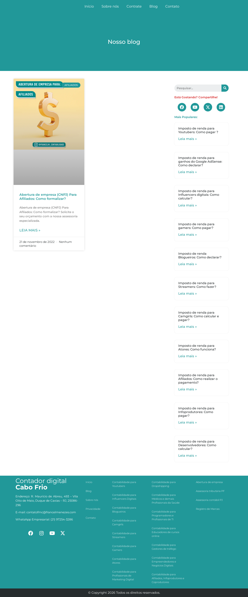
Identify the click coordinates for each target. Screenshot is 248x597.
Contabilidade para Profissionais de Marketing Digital (124, 575)
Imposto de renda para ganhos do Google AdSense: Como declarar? (200, 161)
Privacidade (93, 508)
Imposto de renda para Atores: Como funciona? (197, 347)
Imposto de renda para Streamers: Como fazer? (197, 285)
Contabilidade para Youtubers (124, 484)
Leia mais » (29, 230)
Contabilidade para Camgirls (124, 522)
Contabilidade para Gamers (124, 547)
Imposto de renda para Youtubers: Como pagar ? (198, 130)
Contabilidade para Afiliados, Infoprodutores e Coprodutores (168, 578)
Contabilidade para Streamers (124, 535)
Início (89, 6)
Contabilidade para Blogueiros (124, 509)
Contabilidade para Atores (124, 560)
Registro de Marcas (208, 508)
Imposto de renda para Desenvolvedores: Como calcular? (197, 445)
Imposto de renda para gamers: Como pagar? (196, 226)
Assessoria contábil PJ (209, 499)
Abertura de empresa (209, 482)
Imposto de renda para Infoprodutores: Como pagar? (196, 412)
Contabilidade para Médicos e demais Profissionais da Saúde (166, 498)
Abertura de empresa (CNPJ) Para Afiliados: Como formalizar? (48, 196)
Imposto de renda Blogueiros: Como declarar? (199, 255)
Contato (172, 6)
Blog (153, 6)
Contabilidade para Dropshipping (164, 484)
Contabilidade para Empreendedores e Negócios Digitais (164, 561)
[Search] (225, 88)
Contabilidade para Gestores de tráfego (164, 546)
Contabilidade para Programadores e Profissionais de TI (164, 515)
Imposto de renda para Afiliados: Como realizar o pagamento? (198, 378)
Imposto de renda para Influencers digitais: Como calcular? (198, 194)
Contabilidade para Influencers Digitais (124, 496)
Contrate (134, 6)
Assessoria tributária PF (210, 491)
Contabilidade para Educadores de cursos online (165, 532)
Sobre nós (110, 6)
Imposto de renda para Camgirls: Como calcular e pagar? (198, 316)
